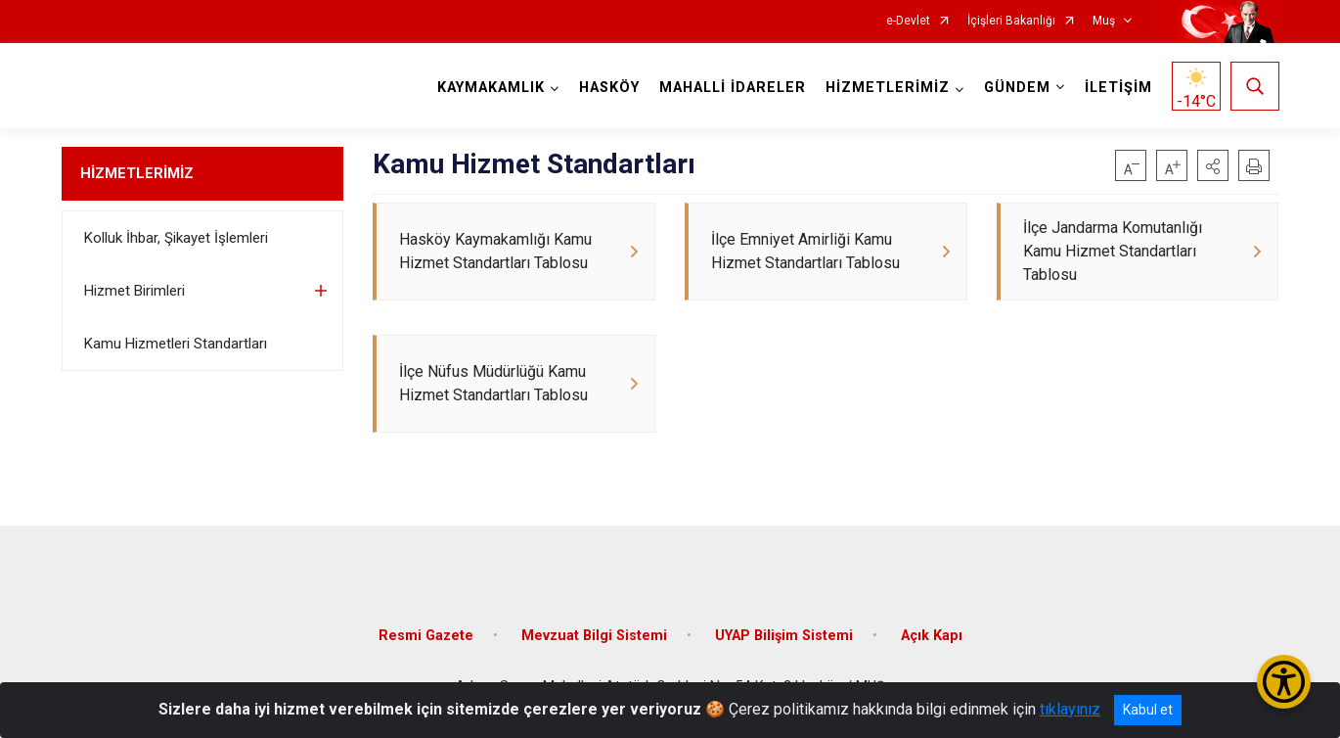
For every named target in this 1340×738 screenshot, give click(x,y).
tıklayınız (1070, 709)
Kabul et (1148, 709)
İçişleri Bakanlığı (1011, 21)
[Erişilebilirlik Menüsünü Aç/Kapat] (1284, 682)
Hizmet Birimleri (134, 291)
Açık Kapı (931, 635)
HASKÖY (609, 87)
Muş (1104, 21)
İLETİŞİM (1118, 87)
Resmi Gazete (426, 635)
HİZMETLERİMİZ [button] (888, 87)
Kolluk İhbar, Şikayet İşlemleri (176, 238)
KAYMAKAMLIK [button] (491, 87)
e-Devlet (908, 21)
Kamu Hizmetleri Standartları (175, 343)
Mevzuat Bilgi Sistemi (594, 635)
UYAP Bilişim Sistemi (784, 635)
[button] (1212, 165)
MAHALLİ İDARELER (732, 87)
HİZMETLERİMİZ (137, 173)
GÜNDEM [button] (1017, 87)
